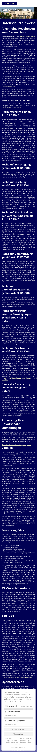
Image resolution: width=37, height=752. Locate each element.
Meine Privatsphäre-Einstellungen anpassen (16, 445)
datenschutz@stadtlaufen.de (11, 107)
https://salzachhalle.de (27, 37)
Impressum (14, 747)
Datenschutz (22, 747)
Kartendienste (15, 712)
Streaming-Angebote (17, 721)
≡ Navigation (9, 3)
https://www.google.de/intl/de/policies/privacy (17, 677)
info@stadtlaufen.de (8, 86)
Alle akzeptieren (18, 734)
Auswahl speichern (18, 729)
